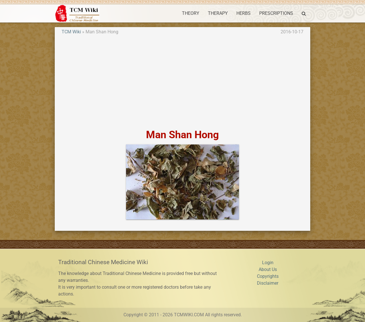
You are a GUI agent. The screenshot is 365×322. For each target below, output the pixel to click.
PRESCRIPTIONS (276, 13)
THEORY (190, 13)
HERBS (243, 13)
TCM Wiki (71, 31)
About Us (268, 269)
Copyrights (268, 276)
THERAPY (218, 13)
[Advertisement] (182, 82)
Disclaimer (267, 283)
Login (267, 262)
